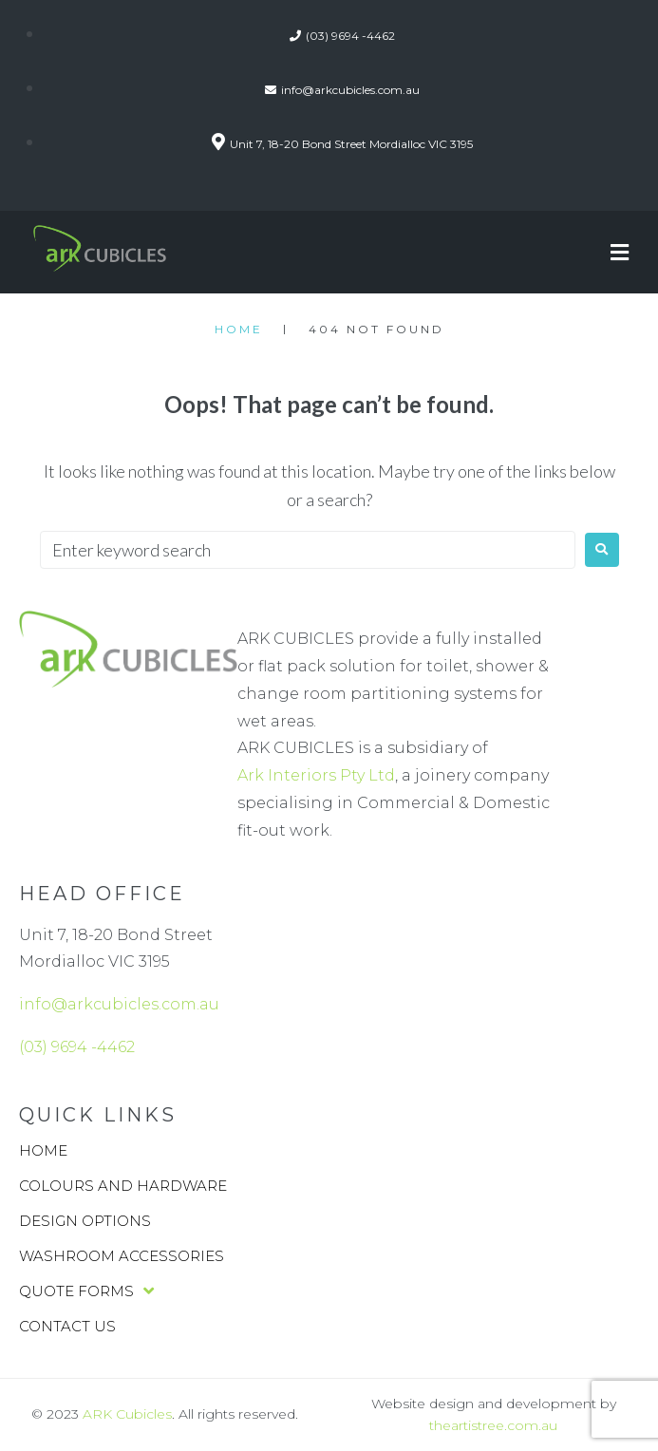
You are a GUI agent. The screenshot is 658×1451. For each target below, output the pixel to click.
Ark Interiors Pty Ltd (316, 775)
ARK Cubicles (127, 1414)
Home (239, 329)
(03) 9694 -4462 (77, 1047)
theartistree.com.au (493, 1425)
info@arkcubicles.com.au (119, 1004)
